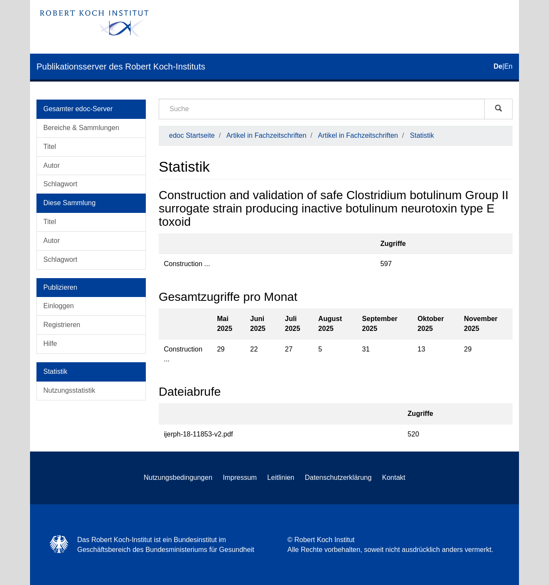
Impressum (240, 477)
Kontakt (393, 477)
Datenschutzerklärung (338, 477)
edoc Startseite (192, 135)
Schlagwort (60, 184)
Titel (49, 146)
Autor (51, 165)
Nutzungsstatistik (69, 390)
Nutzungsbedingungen (178, 477)
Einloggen (58, 305)
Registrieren (61, 324)
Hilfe (50, 343)
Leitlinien (280, 477)
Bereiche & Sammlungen (81, 127)
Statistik (422, 135)
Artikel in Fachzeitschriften (266, 135)
